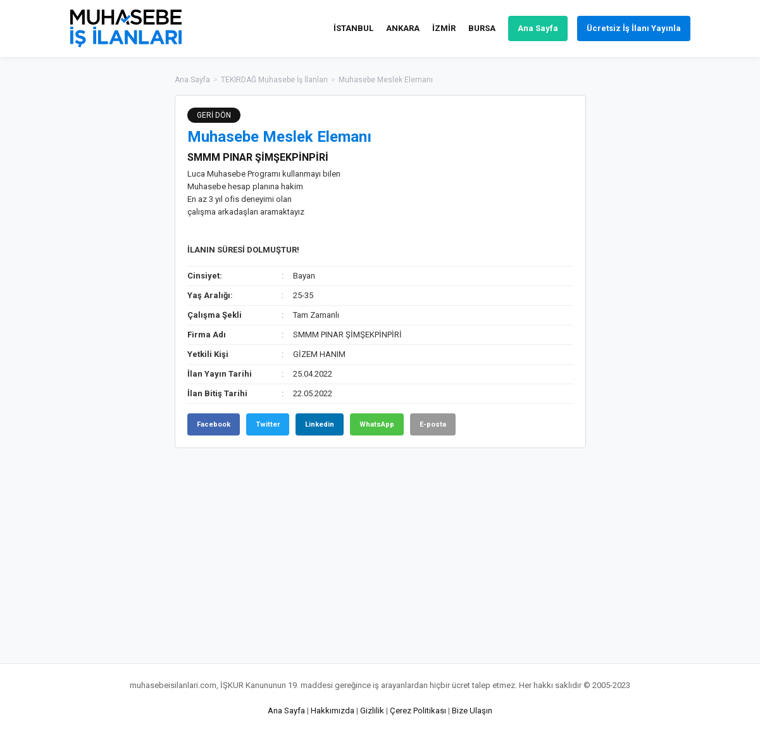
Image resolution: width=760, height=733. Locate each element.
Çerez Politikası (418, 710)
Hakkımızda (332, 710)
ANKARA (403, 28)
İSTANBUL (353, 28)
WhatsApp (376, 424)
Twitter (268, 424)
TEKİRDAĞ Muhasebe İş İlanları (274, 79)
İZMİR (444, 28)
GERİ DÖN (214, 115)
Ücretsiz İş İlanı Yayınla (634, 28)
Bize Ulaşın (472, 710)
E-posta (433, 424)
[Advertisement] (649, 285)
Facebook (213, 424)
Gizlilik (372, 710)
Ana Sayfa (538, 28)
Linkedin (319, 424)
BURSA (481, 28)
